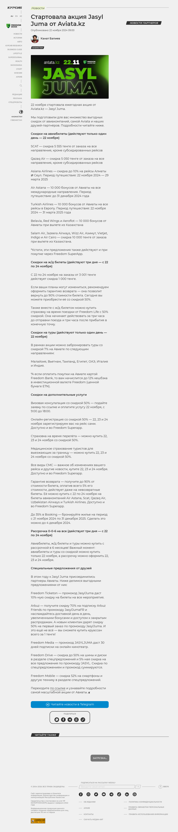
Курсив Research (13, 46)
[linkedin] (127, 794)
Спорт (19, 69)
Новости (18, 34)
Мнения (18, 73)
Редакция (17, 94)
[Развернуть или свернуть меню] (21, 85)
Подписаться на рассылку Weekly (98, 783)
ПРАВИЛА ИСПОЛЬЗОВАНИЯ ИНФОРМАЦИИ (148, 814)
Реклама (17, 98)
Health (18, 61)
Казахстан (16, 117)
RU (12, 16)
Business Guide (15, 50)
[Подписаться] (138, 787)
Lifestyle (17, 53)
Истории (18, 38)
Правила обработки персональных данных (146, 808)
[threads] (135, 794)
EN (16, 16)
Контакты (88, 814)
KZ (21, 16)
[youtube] (104, 794)
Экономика (16, 65)
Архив (19, 77)
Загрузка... (100, 758)
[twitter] (96, 794)
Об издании (89, 802)
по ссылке (57, 688)
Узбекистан (16, 120)
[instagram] (88, 794)
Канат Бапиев (50, 38)
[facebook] (81, 794)
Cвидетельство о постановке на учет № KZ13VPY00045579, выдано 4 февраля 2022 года (49, 803)
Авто (19, 42)
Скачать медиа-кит (93, 820)
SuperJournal (15, 57)
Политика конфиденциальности (145, 802)
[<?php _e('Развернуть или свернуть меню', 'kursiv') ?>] (21, 112)
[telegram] (111, 794)
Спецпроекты (15, 102)
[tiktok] (119, 794)
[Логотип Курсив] (14, 8)
